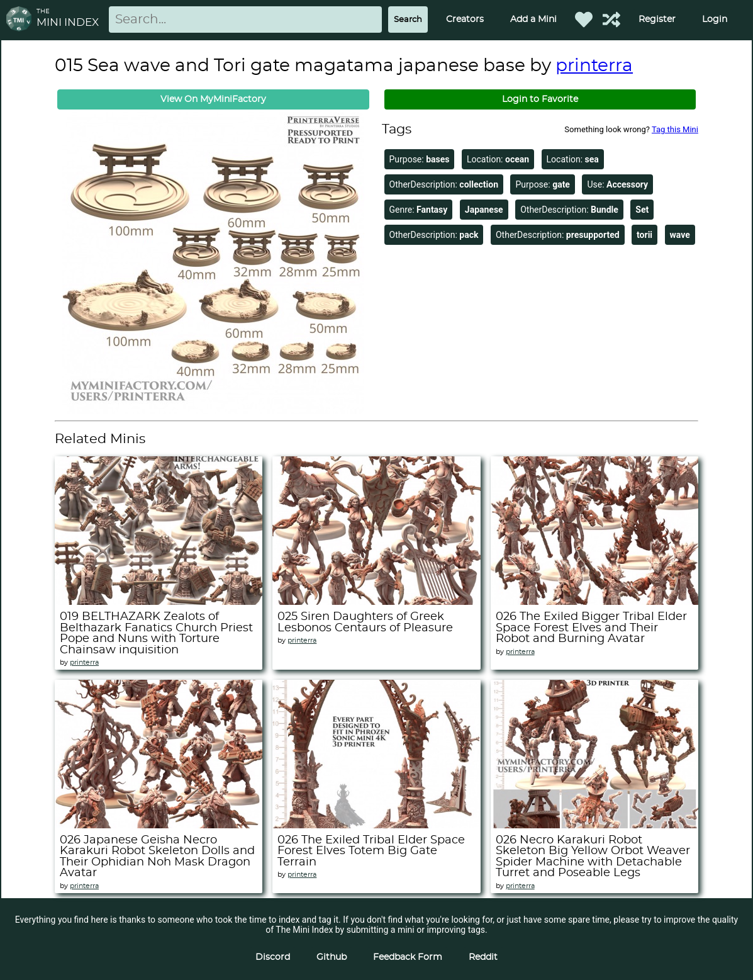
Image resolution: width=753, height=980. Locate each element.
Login (714, 19)
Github (331, 957)
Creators (465, 19)
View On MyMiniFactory (213, 99)
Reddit (483, 957)
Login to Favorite (540, 99)
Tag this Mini (675, 129)
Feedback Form (407, 957)
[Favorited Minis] (584, 19)
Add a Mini (533, 19)
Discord (272, 957)
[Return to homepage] (21, 19)
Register (657, 19)
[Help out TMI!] (611, 19)
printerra (594, 66)
